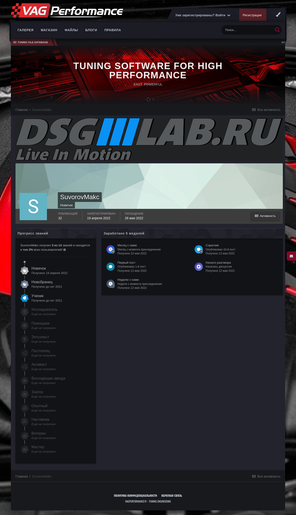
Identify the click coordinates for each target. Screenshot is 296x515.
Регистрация (252, 15)
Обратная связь (171, 495)
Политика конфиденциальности (135, 495)
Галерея (26, 30)
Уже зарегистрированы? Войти (202, 15)
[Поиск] (247, 30)
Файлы (71, 30)
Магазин (49, 30)
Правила (112, 30)
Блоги (91, 30)
